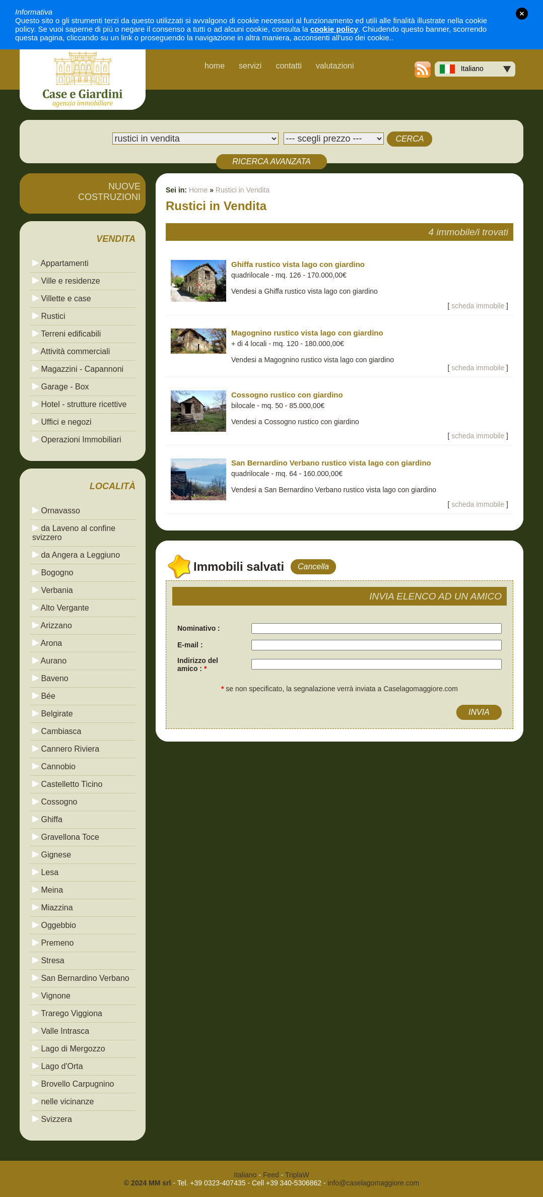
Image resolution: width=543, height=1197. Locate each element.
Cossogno (55, 801)
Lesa (45, 872)
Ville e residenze (66, 281)
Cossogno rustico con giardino (287, 394)
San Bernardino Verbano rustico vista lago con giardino (331, 462)
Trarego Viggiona (67, 1013)
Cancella (313, 566)
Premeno (53, 943)
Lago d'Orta (57, 1066)
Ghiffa (47, 819)
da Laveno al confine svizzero (73, 533)
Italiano (462, 69)
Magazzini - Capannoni (77, 369)
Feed (271, 1175)
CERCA (409, 139)
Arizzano (52, 625)
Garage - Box (60, 386)
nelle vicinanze (63, 1101)
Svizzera (52, 1119)
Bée (43, 696)
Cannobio (54, 766)
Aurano (49, 660)
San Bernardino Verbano (80, 978)
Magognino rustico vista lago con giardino (307, 332)
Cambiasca (56, 731)
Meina (47, 890)
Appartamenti (60, 263)
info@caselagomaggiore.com (374, 1183)
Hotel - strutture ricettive (79, 404)
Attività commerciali (71, 351)
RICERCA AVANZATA (271, 161)
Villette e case (61, 298)
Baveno (50, 678)
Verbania (52, 590)
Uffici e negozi (62, 422)
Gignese (51, 854)
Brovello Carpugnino (73, 1084)
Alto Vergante (60, 608)
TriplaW (297, 1175)
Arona (47, 643)
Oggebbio (54, 925)
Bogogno (53, 572)
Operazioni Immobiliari (76, 439)
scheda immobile (477, 306)
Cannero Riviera (65, 749)
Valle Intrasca (60, 1031)
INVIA (479, 712)
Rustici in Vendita (242, 190)
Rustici (48, 316)
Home (198, 190)
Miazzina (52, 907)
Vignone (51, 995)
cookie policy (334, 29)
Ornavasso (56, 510)
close (522, 14)
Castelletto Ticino (67, 784)
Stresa (48, 960)
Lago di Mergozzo (68, 1048)
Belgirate (52, 713)
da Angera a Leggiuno (76, 555)
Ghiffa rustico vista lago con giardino (298, 264)
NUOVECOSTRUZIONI (109, 191)
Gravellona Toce (65, 837)
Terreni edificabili (66, 333)
